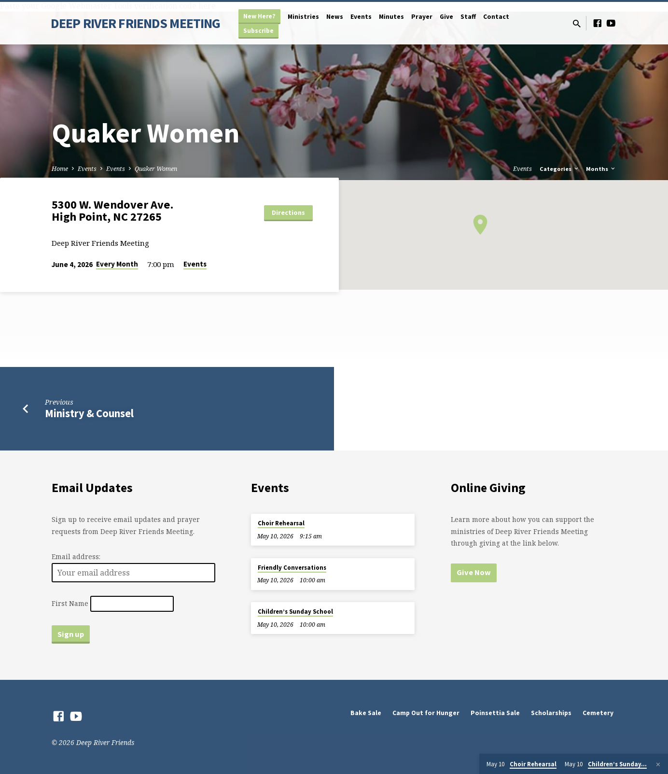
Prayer (421, 17)
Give (446, 17)
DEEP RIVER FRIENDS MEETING (135, 23)
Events (361, 17)
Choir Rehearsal (281, 523)
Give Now (474, 572)
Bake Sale (365, 713)
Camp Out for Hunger (425, 713)
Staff (468, 17)
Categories (560, 168)
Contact (496, 17)
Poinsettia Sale (495, 713)
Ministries (303, 17)
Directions (288, 212)
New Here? (259, 16)
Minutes (391, 17)
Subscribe (258, 31)
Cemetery (598, 713)
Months (601, 168)
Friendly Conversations (292, 567)
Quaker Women (156, 169)
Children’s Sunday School (295, 611)
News (334, 17)
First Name (70, 603)
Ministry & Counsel (89, 413)
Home (60, 169)
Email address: (76, 556)
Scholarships (551, 713)
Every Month (117, 263)
